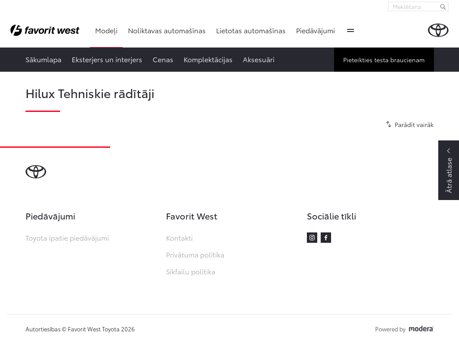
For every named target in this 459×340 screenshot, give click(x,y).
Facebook (326, 237)
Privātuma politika (195, 254)
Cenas (163, 59)
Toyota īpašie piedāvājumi (67, 237)
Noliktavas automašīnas (167, 30)
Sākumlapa (43, 59)
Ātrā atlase (448, 175)
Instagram (312, 237)
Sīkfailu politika (190, 271)
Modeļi (106, 30)
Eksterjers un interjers (107, 59)
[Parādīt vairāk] (408, 124)
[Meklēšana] (443, 6)
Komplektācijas (208, 59)
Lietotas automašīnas (251, 30)
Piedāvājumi (315, 30)
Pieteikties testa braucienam (384, 59)
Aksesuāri (258, 59)
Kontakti (179, 237)
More (350, 30)
